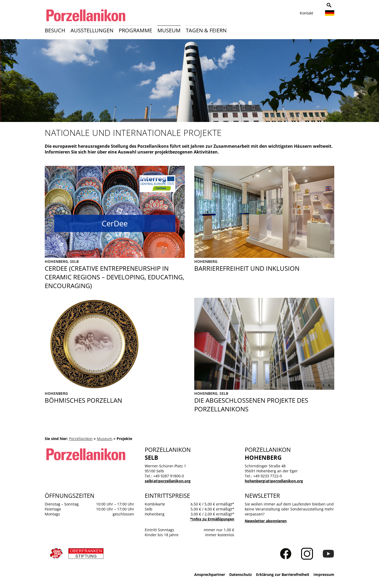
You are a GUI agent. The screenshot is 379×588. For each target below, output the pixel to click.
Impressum (323, 574)
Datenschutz (240, 574)
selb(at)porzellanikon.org (168, 480)
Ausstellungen (92, 30)
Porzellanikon (81, 438)
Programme (135, 30)
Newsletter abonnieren (266, 520)
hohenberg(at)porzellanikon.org (274, 480)
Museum (169, 30)
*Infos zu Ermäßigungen (212, 519)
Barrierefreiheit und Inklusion (264, 274)
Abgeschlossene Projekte (264, 402)
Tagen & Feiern (206, 30)
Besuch (55, 30)
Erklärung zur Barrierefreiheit (282, 574)
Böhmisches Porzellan (115, 398)
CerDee (115, 274)
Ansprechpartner (209, 574)
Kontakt (306, 13)
